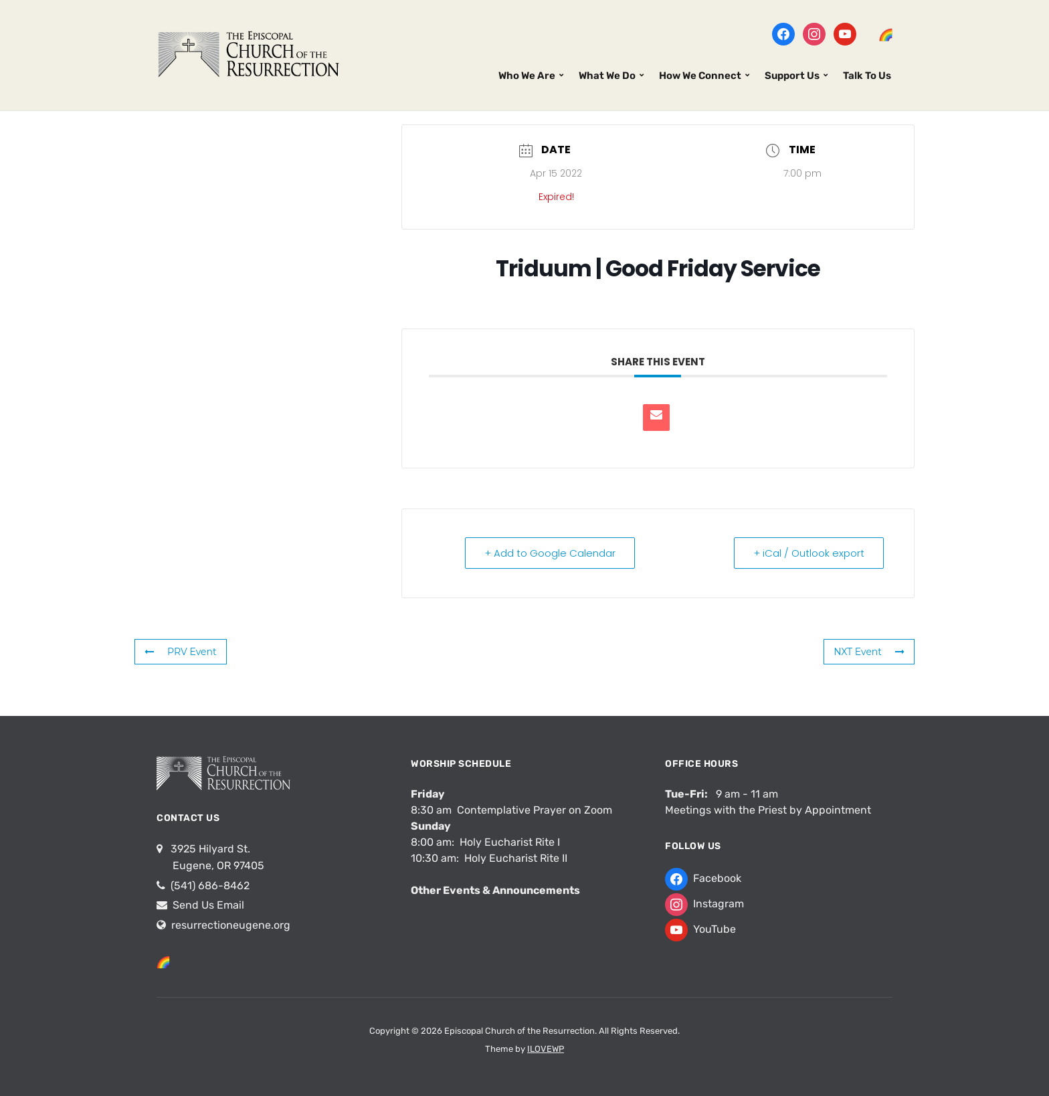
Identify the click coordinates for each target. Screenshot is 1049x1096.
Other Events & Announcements (495, 890)
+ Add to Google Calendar (549, 553)
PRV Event (181, 652)
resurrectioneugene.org (230, 925)
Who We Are (526, 76)
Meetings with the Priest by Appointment (768, 810)
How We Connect (700, 76)
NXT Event (869, 652)
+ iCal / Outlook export (808, 553)
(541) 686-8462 (209, 885)
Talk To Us (867, 76)
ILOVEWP (545, 1049)
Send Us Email (207, 905)
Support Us (792, 76)
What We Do (607, 76)
